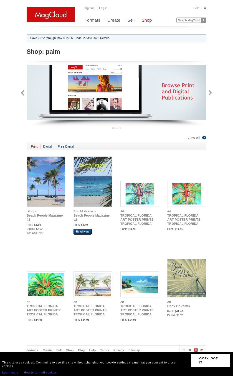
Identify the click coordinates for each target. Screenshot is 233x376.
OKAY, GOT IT (208, 360)
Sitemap (134, 350)
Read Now (82, 231)
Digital (47, 146)
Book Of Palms (178, 306)
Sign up (89, 8)
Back (23, 93)
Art (122, 211)
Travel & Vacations (84, 211)
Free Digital (66, 146)
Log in (103, 8)
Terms (104, 350)
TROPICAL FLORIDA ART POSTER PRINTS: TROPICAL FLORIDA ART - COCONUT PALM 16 (185, 224)
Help (196, 8)
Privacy (119, 350)
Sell (131, 20)
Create (113, 20)
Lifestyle (32, 211)
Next (210, 93)
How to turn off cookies (40, 372)
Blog (81, 350)
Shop (147, 20)
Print (34, 146)
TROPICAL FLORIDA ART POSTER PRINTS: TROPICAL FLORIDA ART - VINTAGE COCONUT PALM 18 (137, 224)
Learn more (10, 372)
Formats (92, 20)
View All (196, 138)
